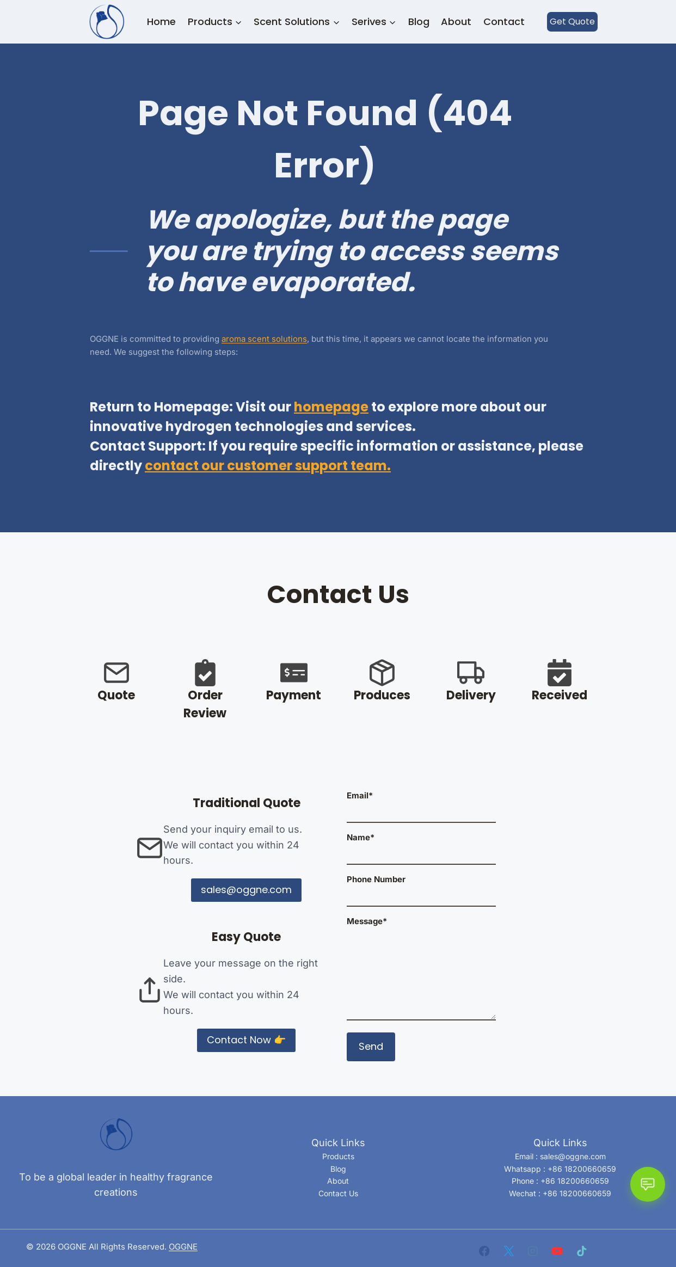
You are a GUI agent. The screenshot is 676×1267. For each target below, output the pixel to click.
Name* (421, 845)
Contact (504, 21)
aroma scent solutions (264, 339)
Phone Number (421, 887)
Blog (418, 21)
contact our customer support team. (268, 466)
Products (338, 1156)
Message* (421, 969)
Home (161, 21)
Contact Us (338, 1193)
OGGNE (183, 1246)
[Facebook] (484, 1251)
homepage (331, 407)
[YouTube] (557, 1251)
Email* (421, 803)
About (456, 21)
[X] (508, 1251)
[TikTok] (581, 1251)
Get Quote (572, 21)
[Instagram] (533, 1251)
